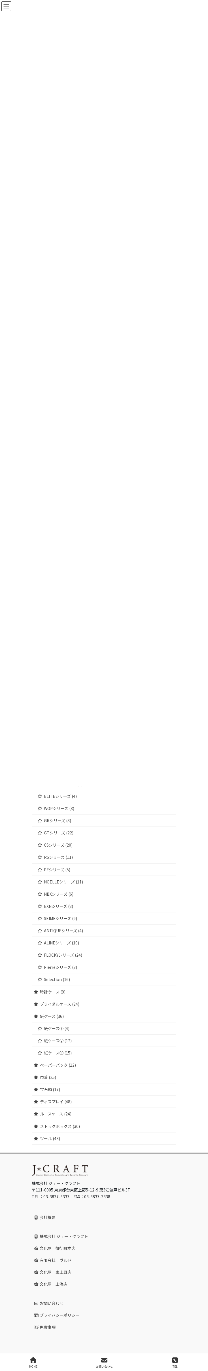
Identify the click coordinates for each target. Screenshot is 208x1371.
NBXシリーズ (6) (58, 894)
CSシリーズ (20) (58, 845)
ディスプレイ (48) (56, 1101)
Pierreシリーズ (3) (60, 967)
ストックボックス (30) (60, 1126)
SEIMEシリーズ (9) (60, 918)
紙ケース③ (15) (58, 1053)
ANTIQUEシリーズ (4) (63, 930)
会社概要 (45, 1217)
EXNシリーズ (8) (58, 906)
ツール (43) (50, 1138)
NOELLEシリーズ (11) (63, 882)
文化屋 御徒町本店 (54, 1248)
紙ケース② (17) (58, 1040)
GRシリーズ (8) (57, 820)
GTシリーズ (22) (58, 833)
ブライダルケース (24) (59, 1004)
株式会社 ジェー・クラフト (61, 1236)
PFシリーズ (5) (57, 869)
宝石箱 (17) (50, 1089)
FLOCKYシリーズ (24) (63, 955)
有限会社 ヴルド (52, 1260)
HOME (33, 1362)
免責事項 (45, 1327)
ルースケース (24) (55, 1114)
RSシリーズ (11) (58, 857)
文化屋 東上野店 (52, 1272)
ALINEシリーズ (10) (61, 943)
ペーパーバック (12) (58, 1065)
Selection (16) (57, 979)
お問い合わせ (48, 1303)
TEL (175, 1362)
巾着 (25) (48, 1077)
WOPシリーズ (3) (59, 808)
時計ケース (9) (52, 992)
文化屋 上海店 (50, 1284)
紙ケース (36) (52, 1016)
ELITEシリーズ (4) (60, 796)
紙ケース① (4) (56, 1028)
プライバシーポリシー (56, 1315)
